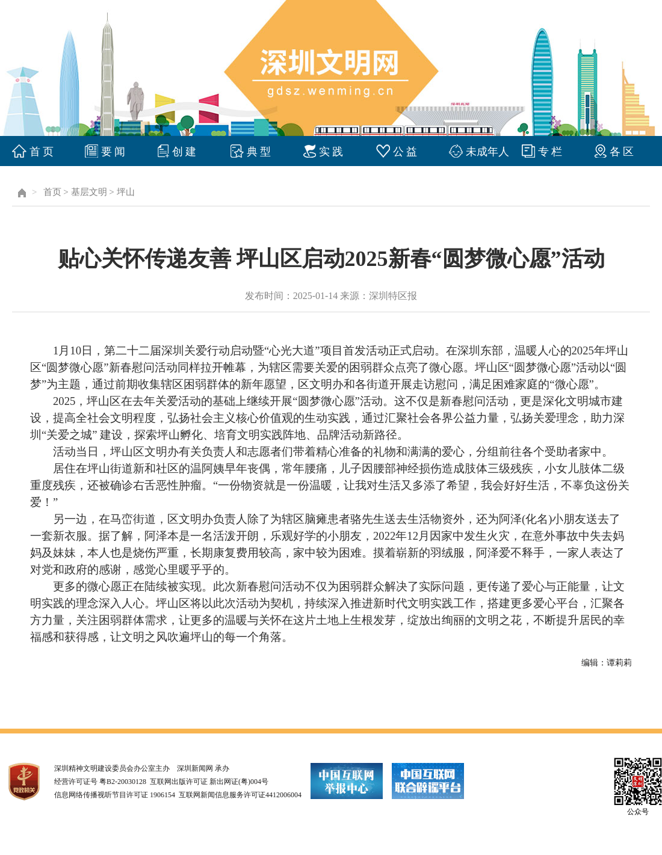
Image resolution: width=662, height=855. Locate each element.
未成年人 (487, 152)
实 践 (331, 152)
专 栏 (550, 152)
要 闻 (113, 152)
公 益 (405, 152)
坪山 (126, 192)
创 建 (184, 152)
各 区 (622, 152)
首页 (52, 192)
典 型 (259, 152)
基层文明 (89, 192)
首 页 (41, 152)
